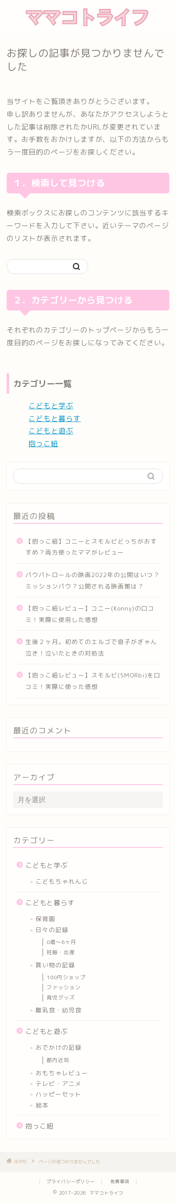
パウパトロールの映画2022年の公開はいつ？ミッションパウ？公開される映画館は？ (92, 580)
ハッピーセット (59, 1094)
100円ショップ (66, 977)
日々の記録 (52, 929)
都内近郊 (58, 1060)
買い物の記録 (55, 965)
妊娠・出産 (61, 952)
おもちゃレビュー (62, 1073)
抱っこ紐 (43, 443)
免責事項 (119, 1181)
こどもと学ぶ (51, 406)
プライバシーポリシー (71, 1181)
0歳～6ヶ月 (61, 942)
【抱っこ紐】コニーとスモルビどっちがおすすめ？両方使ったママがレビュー (91, 547)
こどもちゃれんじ (62, 881)
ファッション (64, 987)
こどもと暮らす (55, 418)
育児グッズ (61, 997)
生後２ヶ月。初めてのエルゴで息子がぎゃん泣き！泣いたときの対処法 (91, 647)
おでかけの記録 (59, 1047)
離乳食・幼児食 (59, 1010)
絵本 (42, 1105)
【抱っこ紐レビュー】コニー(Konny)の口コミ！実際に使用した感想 (89, 614)
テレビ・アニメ (59, 1083)
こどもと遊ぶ (51, 431)
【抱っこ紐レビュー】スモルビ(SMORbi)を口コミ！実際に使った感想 (93, 681)
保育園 (45, 918)
